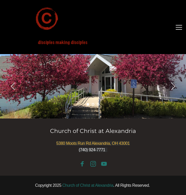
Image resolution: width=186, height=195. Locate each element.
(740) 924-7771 (92, 150)
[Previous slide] (13, 86)
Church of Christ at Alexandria (93, 131)
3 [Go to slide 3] (98, 104)
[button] (179, 27)
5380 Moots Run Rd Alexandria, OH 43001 (93, 143)
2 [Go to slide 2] (93, 104)
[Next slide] (172, 86)
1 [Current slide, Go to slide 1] (87, 104)
